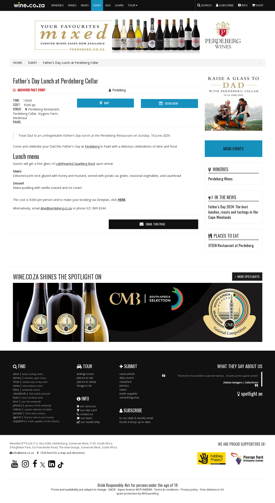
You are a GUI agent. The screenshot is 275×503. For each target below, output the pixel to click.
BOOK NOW (171, 103)
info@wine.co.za (23, 453)
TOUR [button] (133, 5)
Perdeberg (92, 146)
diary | (26, 390)
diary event (126, 378)
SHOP (257, 5)
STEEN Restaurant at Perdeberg (231, 245)
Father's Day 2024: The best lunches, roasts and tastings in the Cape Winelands (233, 212)
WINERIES (57, 5)
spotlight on (249, 393)
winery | (30, 378)
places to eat (85, 378)
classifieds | (31, 393)
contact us (85, 414)
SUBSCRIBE (130, 410)
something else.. (129, 397)
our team (84, 418)
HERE (121, 200)
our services (86, 406)
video (123, 390)
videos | (32, 409)
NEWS (85, 5)
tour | (27, 401)
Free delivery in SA (212, 489)
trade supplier (128, 393)
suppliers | (36, 421)
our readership (88, 422)
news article (127, 374)
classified (125, 382)
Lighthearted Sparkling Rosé (75, 164)
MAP (106, 103)
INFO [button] (243, 5)
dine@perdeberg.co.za (56, 208)
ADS (108, 5)
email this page (155, 224)
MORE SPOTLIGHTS (248, 276)
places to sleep (86, 382)
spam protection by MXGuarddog (137, 493)
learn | (28, 397)
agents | (33, 417)
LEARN (119, 5)
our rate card (87, 410)
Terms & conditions (166, 489)
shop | (30, 382)
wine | (28, 374)
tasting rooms (85, 374)
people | (29, 413)
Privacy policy (189, 489)
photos (124, 386)
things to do (84, 386)
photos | (32, 405)
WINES (72, 5)
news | (27, 386)
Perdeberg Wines (220, 178)
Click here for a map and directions (62, 453)
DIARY (97, 5)
